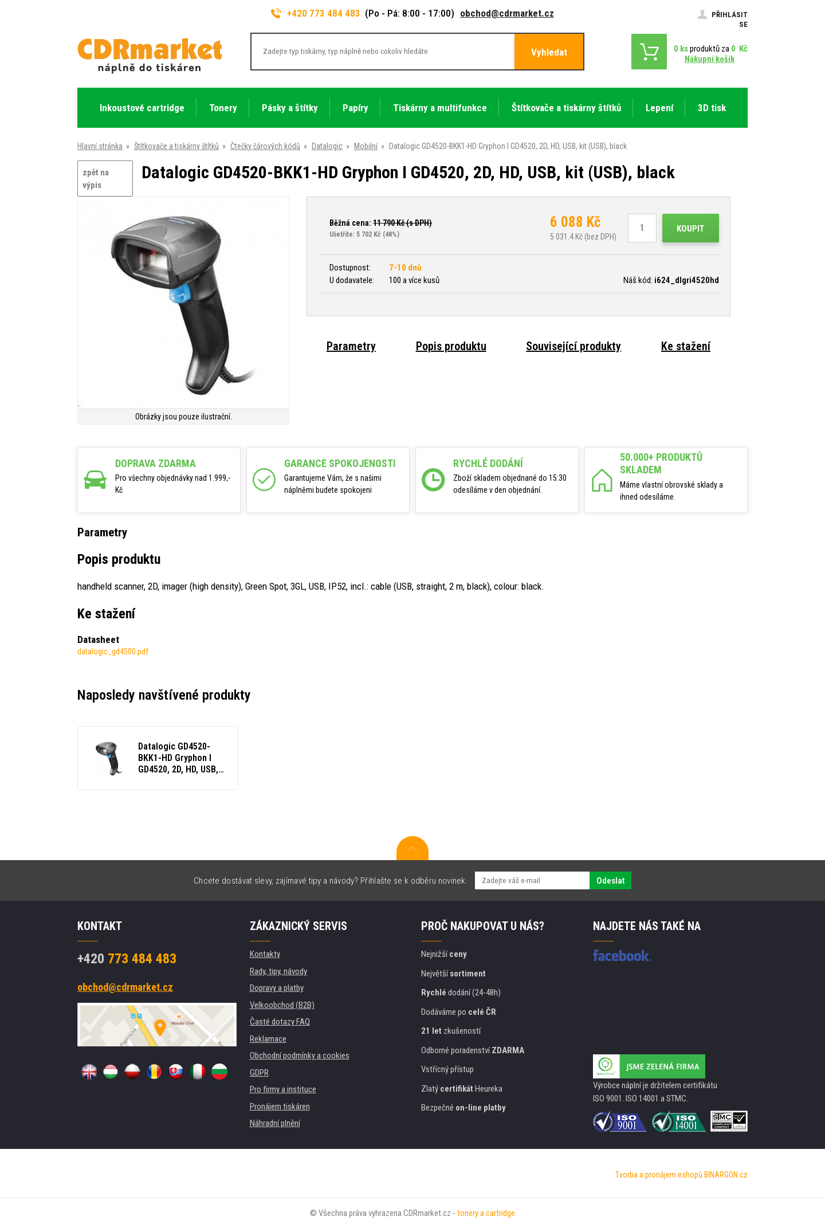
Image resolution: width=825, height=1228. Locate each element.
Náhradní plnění (275, 1123)
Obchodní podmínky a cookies (299, 1055)
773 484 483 (126, 959)
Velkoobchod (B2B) (282, 1005)
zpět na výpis (95, 179)
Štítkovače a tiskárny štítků (176, 146)
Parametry (351, 346)
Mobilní (366, 146)
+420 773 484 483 (315, 13)
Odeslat (610, 881)
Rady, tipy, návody (278, 971)
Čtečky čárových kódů (265, 146)
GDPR (259, 1073)
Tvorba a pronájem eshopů (658, 1174)
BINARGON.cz (726, 1174)
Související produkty (573, 346)
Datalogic (327, 146)
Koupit (691, 228)
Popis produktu (451, 346)
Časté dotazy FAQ (280, 1022)
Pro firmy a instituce (283, 1089)
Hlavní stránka (100, 146)
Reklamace (268, 1039)
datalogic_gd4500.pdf (112, 651)
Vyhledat (549, 52)
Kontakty (265, 954)
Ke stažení (685, 346)
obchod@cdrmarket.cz (507, 13)
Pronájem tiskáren (280, 1106)
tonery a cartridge (486, 1213)
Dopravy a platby (277, 988)
